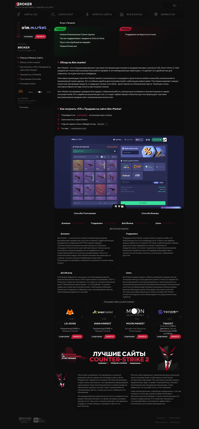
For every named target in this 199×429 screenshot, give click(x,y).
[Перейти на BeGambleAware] (40, 420)
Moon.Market (135, 323)
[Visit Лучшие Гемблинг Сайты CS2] (119, 356)
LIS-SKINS (23, 99)
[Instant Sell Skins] (115, 206)
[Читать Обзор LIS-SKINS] (63, 337)
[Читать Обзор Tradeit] (161, 337)
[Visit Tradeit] (175, 337)
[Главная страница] (25, 418)
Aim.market (82, 115)
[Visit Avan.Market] (110, 337)
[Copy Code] (49, 49)
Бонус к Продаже (66, 23)
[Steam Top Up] (122, 206)
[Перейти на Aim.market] (41, 37)
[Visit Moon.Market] (143, 337)
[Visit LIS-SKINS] (77, 337)
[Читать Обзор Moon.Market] (129, 337)
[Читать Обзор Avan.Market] (96, 337)
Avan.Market (102, 323)
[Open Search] (181, 5)
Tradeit (168, 323)
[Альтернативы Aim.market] (28, 37)
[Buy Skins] (119, 206)
